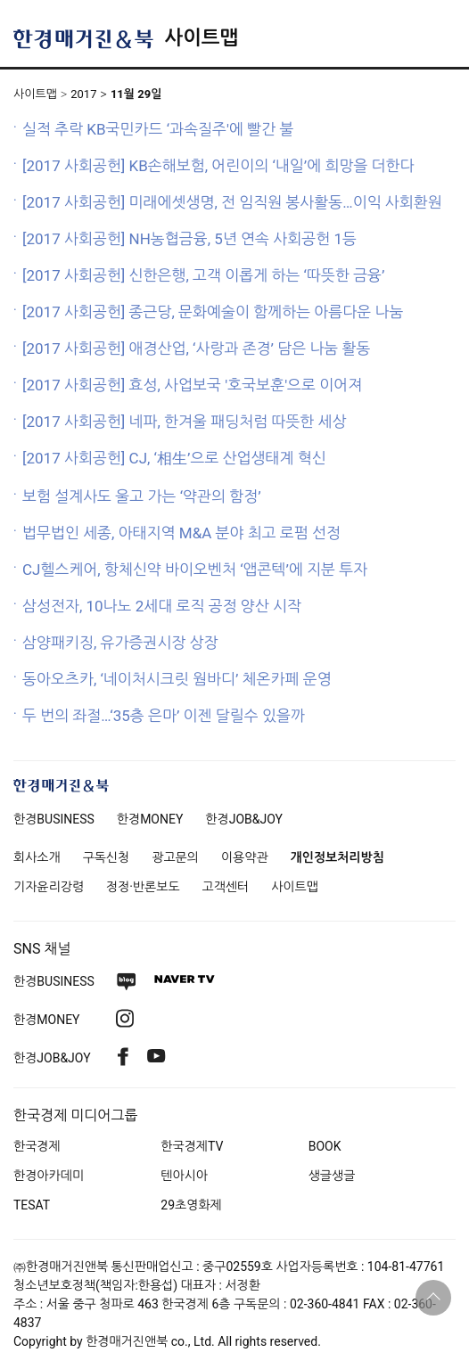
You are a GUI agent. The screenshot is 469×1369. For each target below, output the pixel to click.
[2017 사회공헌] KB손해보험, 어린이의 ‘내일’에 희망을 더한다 (218, 166)
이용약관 (244, 857)
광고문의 (175, 857)
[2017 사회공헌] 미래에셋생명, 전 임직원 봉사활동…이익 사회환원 (232, 202)
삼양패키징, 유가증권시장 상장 (120, 643)
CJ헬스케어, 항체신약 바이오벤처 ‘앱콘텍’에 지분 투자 (194, 569)
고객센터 (226, 887)
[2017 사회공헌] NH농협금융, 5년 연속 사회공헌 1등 (189, 239)
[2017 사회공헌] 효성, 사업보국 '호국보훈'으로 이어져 (192, 385)
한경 (54, 819)
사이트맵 (201, 38)
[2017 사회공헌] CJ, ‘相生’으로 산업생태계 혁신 (174, 458)
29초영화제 (190, 1205)
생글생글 (332, 1175)
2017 (83, 94)
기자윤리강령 (48, 887)
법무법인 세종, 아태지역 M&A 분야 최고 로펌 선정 (181, 533)
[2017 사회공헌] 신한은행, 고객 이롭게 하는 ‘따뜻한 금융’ (203, 275)
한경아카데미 (48, 1175)
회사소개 (37, 857)
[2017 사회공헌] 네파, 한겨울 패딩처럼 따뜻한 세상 (184, 421)
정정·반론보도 (143, 887)
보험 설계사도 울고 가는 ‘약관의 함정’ (141, 496)
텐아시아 (184, 1175)
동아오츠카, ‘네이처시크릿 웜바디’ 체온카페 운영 (177, 679)
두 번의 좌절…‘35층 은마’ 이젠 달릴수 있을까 (163, 716)
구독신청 (106, 857)
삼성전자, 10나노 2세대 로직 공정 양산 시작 (161, 606)
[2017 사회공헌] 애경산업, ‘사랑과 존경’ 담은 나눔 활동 (196, 348)
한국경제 (37, 1146)
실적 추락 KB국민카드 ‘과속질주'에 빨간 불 (157, 129)
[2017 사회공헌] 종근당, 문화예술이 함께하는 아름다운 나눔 (212, 312)
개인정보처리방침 (337, 857)
